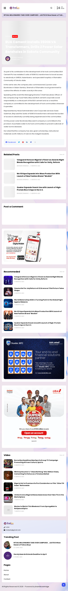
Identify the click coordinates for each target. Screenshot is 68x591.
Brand (15, 36)
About (6, 574)
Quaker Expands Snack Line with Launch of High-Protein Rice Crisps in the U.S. (39, 188)
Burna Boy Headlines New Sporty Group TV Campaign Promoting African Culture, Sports (36, 461)
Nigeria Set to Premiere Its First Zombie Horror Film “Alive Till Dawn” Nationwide (39, 484)
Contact (7, 579)
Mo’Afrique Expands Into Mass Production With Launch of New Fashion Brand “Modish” (38, 174)
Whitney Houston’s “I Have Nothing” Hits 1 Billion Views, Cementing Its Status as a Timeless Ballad (36, 473)
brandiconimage (42, 586)
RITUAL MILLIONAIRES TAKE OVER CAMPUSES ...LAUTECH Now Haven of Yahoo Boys (37, 544)
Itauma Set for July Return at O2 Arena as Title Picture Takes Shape (39, 289)
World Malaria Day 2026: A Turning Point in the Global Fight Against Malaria (38, 301)
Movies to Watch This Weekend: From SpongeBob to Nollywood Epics (35, 507)
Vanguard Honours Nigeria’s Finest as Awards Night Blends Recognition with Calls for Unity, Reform (40, 161)
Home (7, 36)
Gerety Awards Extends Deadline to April (30, 554)
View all (62, 154)
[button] (35, 142)
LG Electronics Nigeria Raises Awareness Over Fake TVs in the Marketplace (39, 496)
